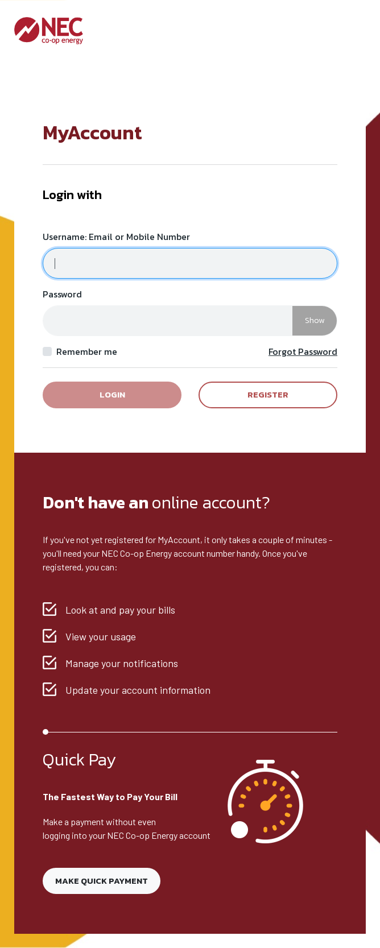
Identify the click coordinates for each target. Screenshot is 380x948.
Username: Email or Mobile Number (116, 236)
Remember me (86, 351)
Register (267, 394)
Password (62, 294)
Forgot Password (303, 351)
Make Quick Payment (101, 880)
